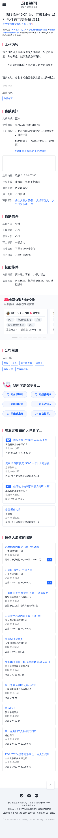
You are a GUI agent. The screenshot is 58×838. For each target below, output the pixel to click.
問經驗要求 (45, 394)
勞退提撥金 (22, 369)
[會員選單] (54, 4)
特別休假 (8, 369)
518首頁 (15, 30)
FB (29, 796)
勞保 (6, 363)
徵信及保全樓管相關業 (38, 30)
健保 (14, 363)
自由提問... (45, 413)
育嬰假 (39, 363)
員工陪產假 (26, 363)
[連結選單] (4, 4)
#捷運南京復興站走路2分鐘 (30, 151)
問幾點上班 (17, 413)
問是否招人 (45, 404)
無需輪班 (8, 98)
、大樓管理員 (41, 200)
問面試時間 (17, 404)
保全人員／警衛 (24, 200)
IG (22, 796)
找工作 (24, 30)
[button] (14, 337)
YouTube (36, 796)
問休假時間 (17, 394)
